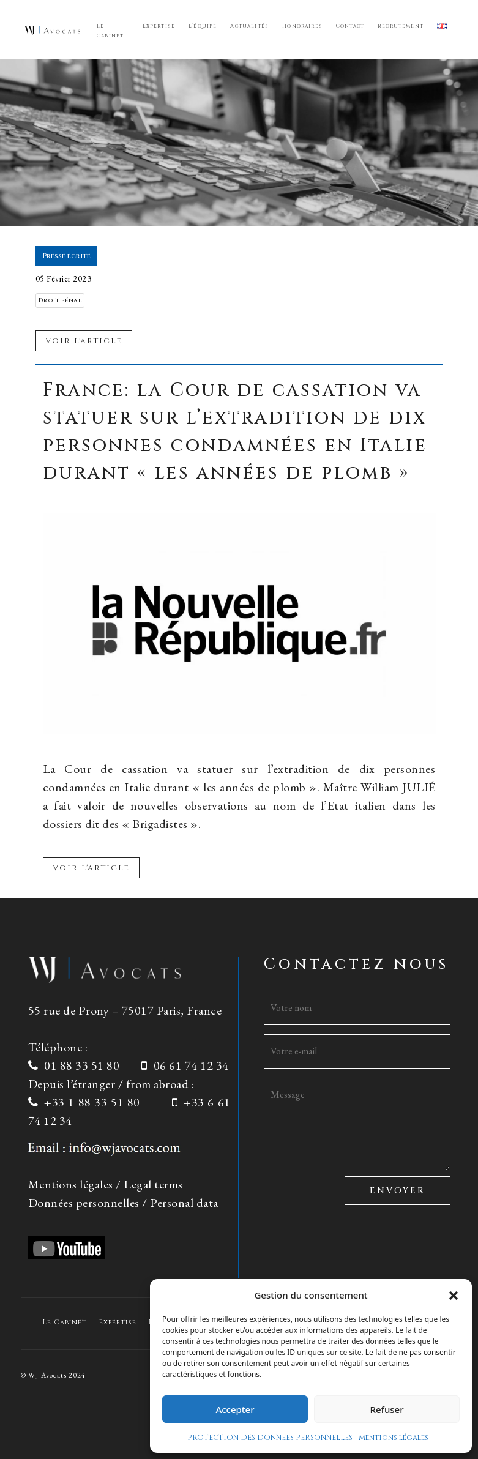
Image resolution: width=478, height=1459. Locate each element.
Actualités (249, 26)
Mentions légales (393, 1437)
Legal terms (153, 1184)
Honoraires (302, 26)
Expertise (159, 26)
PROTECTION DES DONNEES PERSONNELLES (270, 1437)
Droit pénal (60, 300)
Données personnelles (84, 1203)
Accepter (234, 1409)
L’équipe (203, 26)
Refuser (386, 1409)
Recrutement (401, 26)
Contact (350, 26)
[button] (453, 1295)
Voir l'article (91, 867)
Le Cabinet (110, 31)
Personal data (184, 1203)
